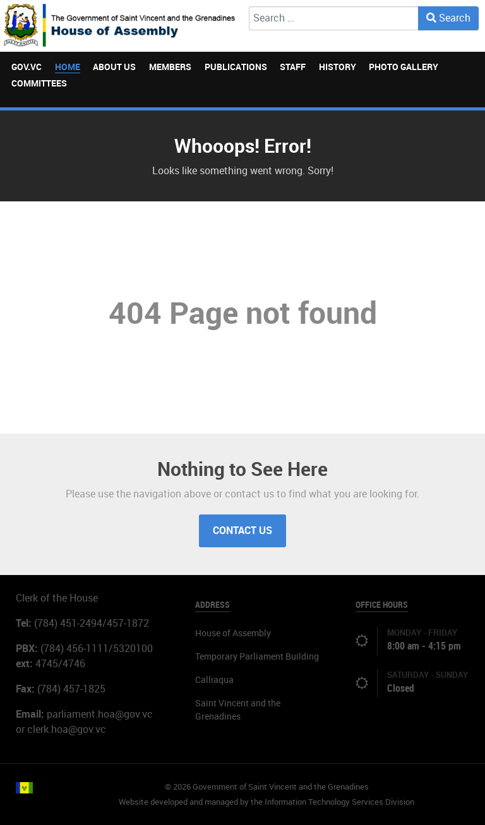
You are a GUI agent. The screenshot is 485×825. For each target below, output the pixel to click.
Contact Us (242, 531)
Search (448, 18)
